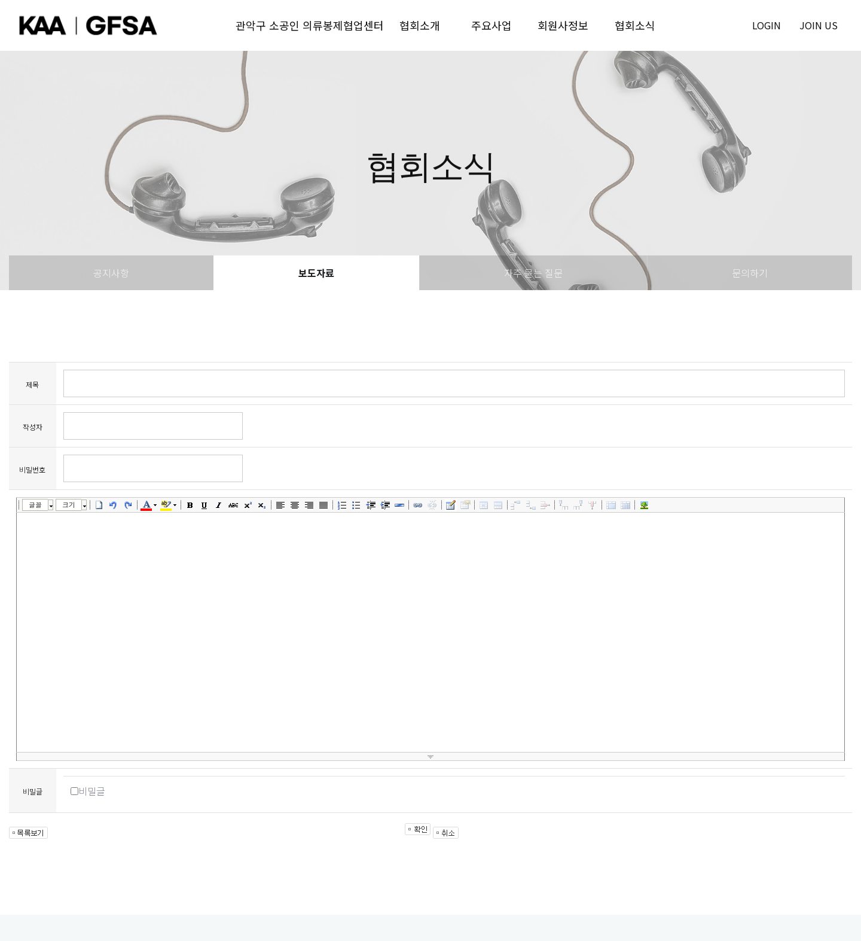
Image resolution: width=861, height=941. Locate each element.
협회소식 (635, 25)
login (766, 25)
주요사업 (491, 25)
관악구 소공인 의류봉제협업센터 (310, 25)
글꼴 (35, 504)
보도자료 (316, 273)
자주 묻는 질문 (533, 273)
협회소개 (419, 25)
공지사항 (111, 273)
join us (818, 25)
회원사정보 (563, 25)
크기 (68, 504)
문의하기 (750, 273)
